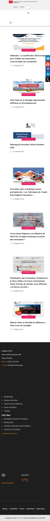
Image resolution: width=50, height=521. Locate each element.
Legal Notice (30, 509)
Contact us (15, 6)
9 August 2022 (16, 291)
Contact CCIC (7, 351)
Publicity (22, 6)
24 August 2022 (17, 151)
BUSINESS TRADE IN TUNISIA (16, 419)
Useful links (13, 509)
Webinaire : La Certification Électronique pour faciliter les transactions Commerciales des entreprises (28, 58)
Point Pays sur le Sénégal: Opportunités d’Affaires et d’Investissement (27, 101)
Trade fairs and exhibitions (13, 404)
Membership (8, 397)
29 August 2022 (17, 107)
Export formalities (10, 407)
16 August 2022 (17, 243)
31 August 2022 (17, 65)
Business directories (11, 400)
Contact (21, 509)
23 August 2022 (17, 199)
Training (7, 411)
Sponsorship (40, 509)
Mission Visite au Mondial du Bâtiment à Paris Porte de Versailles (27, 324)
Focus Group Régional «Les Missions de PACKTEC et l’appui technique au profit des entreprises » (27, 236)
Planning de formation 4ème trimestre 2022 (27, 146)
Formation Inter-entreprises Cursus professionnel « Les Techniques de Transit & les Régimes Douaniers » (28, 192)
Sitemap (5, 509)
